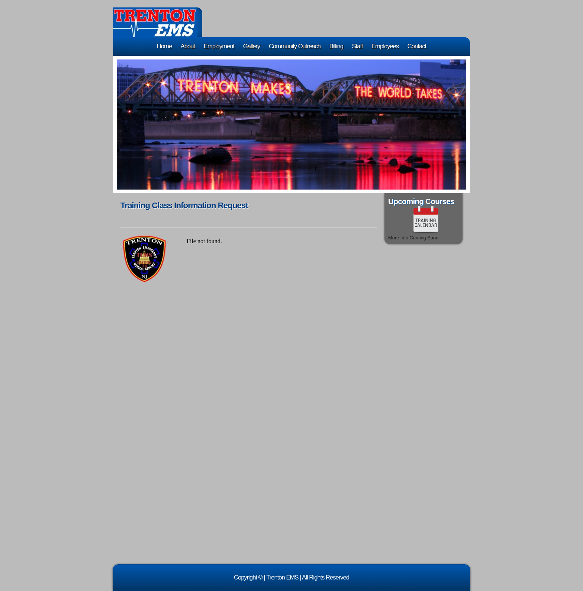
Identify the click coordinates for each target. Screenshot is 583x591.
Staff (357, 46)
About (188, 46)
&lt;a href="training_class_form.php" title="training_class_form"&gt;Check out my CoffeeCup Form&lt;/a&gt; (280, 394)
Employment (219, 46)
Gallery (251, 46)
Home (164, 46)
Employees (385, 46)
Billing (336, 46)
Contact (417, 46)
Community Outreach (295, 46)
